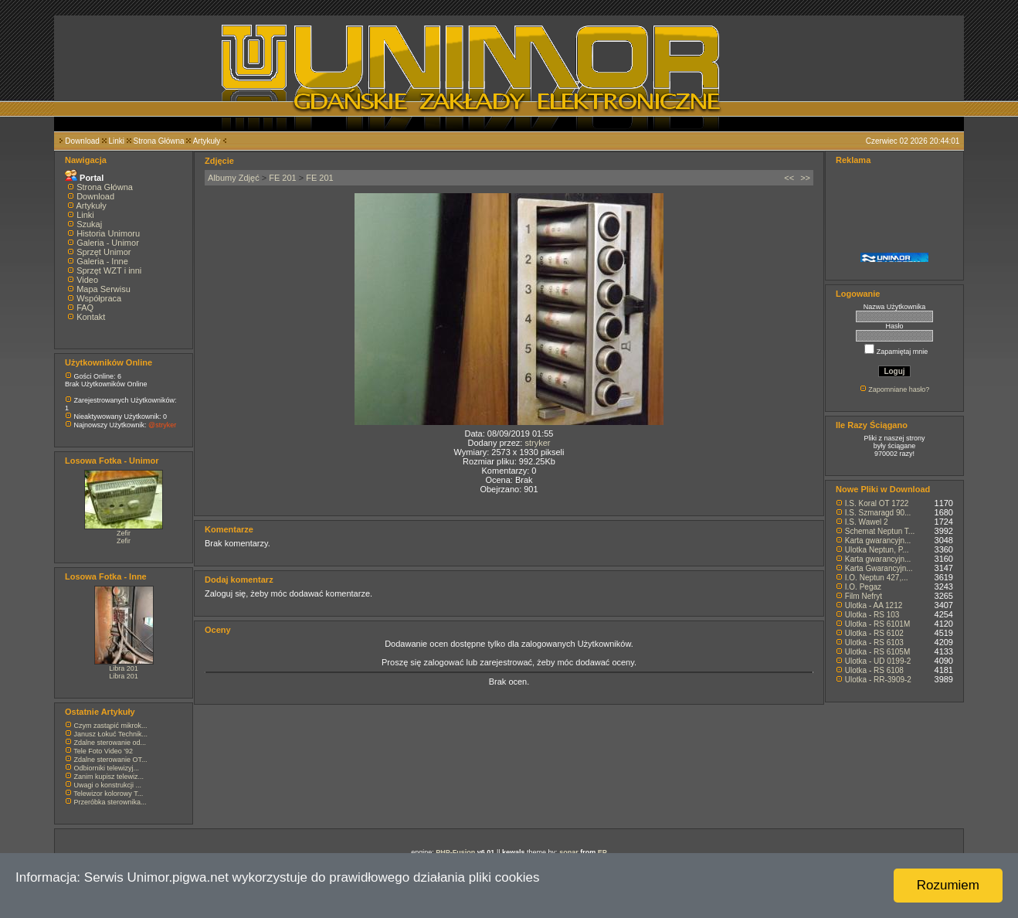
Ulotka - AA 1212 (874, 605)
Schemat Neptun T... (880, 531)
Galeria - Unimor (107, 242)
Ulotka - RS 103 (872, 614)
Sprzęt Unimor (103, 252)
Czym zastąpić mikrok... (111, 725)
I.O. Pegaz (863, 587)
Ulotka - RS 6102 (874, 633)
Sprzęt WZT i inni (108, 270)
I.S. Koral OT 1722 (877, 503)
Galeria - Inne (102, 261)
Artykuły (207, 141)
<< (789, 177)
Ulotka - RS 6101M (877, 624)
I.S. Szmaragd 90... (878, 512)
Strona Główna (159, 141)
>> (805, 177)
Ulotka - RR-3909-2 (878, 679)
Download (82, 141)
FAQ (84, 307)
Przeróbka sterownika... (110, 802)
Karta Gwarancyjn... (879, 568)
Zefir (124, 533)
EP (602, 852)
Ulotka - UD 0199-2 (878, 661)
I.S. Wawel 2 (866, 522)
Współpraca (98, 298)
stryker (537, 442)
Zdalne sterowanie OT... (111, 759)
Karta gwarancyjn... (878, 540)
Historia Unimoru (108, 233)
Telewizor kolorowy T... (108, 793)
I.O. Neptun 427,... (876, 577)
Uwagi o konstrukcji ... (108, 785)
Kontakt (90, 316)
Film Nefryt (863, 596)
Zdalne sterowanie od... (110, 742)
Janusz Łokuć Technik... (111, 734)
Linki (116, 141)
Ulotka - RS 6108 (874, 670)
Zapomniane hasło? (898, 389)
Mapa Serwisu (103, 289)
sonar (569, 852)
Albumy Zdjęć (234, 177)
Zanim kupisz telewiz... (109, 776)
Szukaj (89, 224)
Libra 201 (123, 668)
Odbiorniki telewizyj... (107, 768)
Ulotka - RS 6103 (874, 642)
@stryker (162, 425)
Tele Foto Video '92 (103, 751)
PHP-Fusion (455, 852)
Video (87, 279)
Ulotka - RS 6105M (877, 652)
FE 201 (282, 177)
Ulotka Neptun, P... (877, 550)
